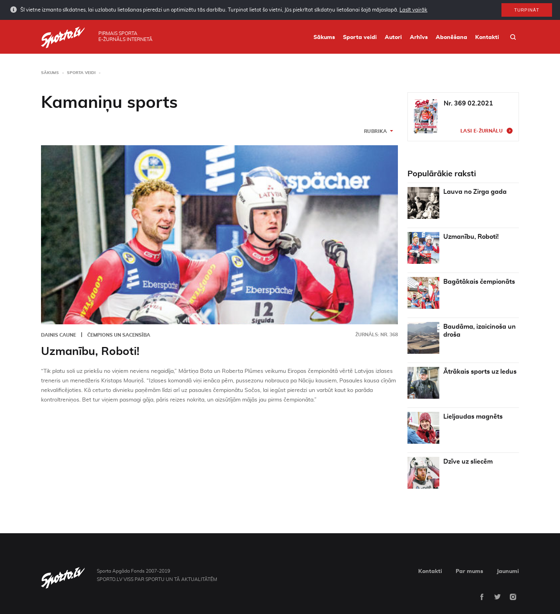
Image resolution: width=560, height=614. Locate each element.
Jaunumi (508, 571)
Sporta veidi (360, 37)
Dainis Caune (58, 335)
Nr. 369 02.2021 (468, 103)
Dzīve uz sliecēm (468, 461)
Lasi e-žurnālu (481, 131)
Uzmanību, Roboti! (90, 351)
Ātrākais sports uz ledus (480, 371)
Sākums (324, 37)
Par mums (469, 571)
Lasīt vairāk (413, 9)
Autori (393, 37)
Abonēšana (451, 37)
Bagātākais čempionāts (479, 282)
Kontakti (487, 37)
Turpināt (526, 9)
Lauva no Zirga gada (475, 192)
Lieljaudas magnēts (473, 416)
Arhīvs (419, 37)
